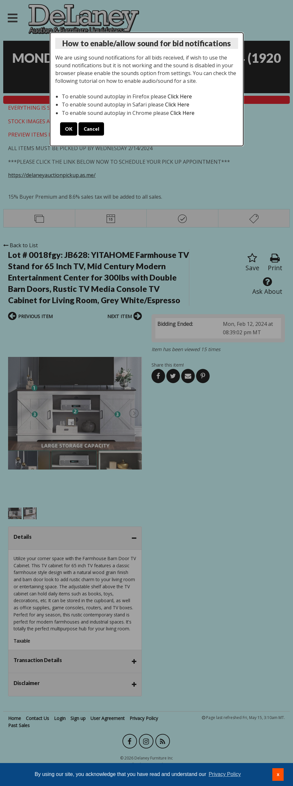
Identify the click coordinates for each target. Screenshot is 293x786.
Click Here (180, 96)
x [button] (278, 774)
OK (68, 129)
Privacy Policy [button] (225, 774)
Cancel (91, 129)
